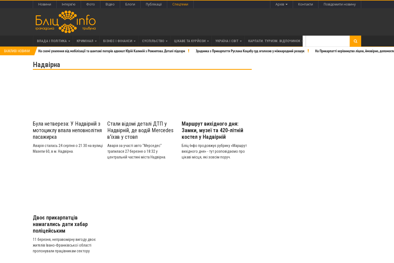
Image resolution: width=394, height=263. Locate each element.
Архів (282, 4)
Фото (90, 4)
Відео (110, 4)
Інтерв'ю (69, 4)
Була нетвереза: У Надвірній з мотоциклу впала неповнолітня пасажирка (67, 130)
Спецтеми (180, 4)
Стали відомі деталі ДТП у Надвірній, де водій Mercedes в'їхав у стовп (140, 130)
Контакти (305, 4)
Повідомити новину (340, 4)
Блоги (130, 4)
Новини (44, 4)
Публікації (154, 4)
